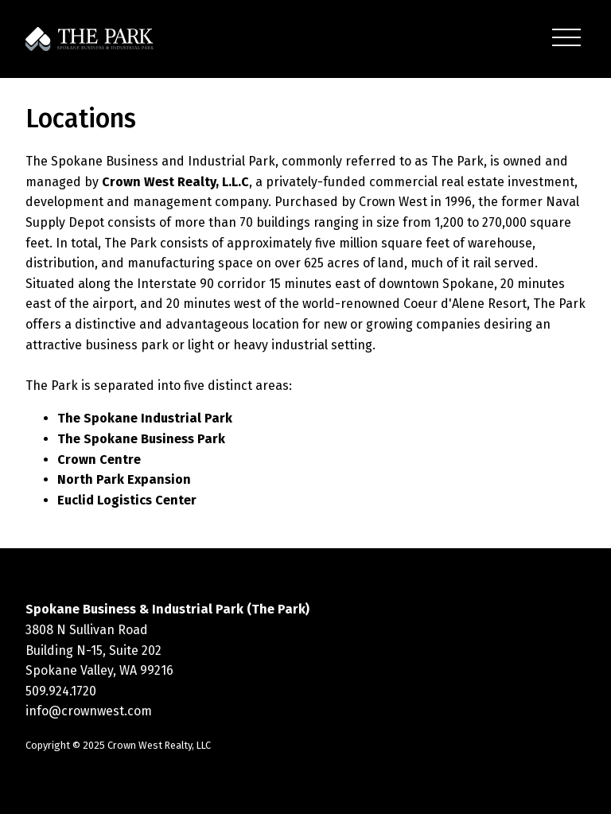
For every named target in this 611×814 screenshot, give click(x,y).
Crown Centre (99, 459)
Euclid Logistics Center (127, 500)
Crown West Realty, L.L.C (175, 181)
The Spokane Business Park (141, 438)
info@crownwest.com (88, 711)
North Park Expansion (124, 479)
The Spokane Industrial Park (144, 418)
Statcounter (35, 803)
